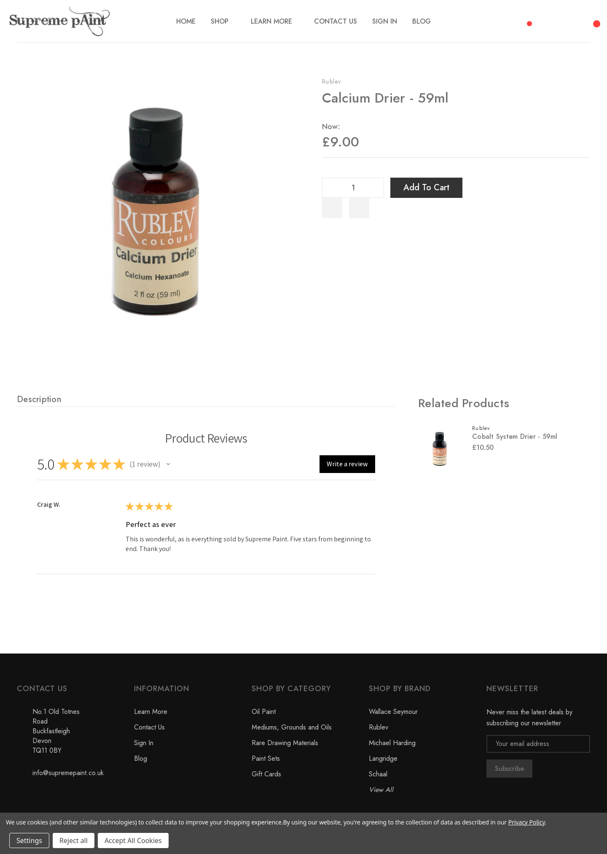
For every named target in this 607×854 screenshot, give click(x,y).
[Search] (550, 19)
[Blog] (421, 21)
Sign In (143, 743)
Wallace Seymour (393, 711)
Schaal (378, 774)
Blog (140, 758)
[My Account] (572, 21)
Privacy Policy (526, 822)
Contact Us (149, 727)
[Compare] (526, 19)
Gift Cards (266, 774)
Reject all (73, 840)
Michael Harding (392, 743)
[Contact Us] (335, 21)
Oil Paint (264, 711)
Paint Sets (266, 758)
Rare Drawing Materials (285, 743)
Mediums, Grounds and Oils (292, 727)
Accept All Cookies (133, 840)
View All (381, 790)
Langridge (383, 758)
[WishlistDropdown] (359, 208)
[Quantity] (353, 187)
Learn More (150, 711)
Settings (29, 840)
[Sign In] (384, 21)
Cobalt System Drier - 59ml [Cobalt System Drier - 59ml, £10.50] (515, 436)
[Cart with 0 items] (595, 19)
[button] (168, 464)
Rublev (331, 81)
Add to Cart (426, 187)
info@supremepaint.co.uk (68, 773)
